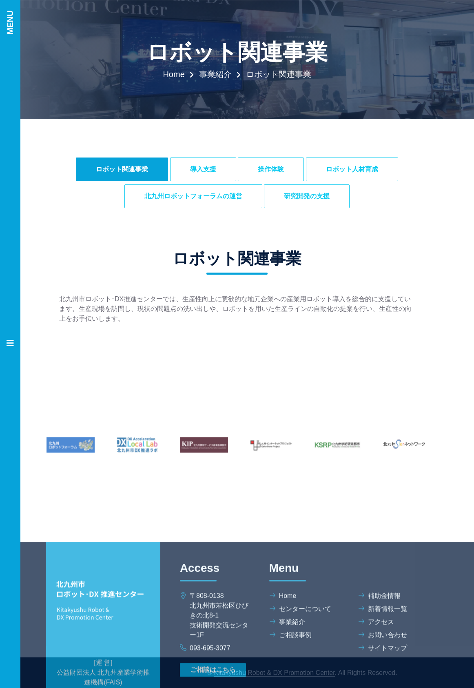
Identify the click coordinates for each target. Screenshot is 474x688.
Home (173, 74)
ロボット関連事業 (122, 169)
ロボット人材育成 (352, 169)
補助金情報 (379, 671)
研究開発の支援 (307, 196)
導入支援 (203, 169)
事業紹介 (215, 74)
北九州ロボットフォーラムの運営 (193, 196)
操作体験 (271, 169)
